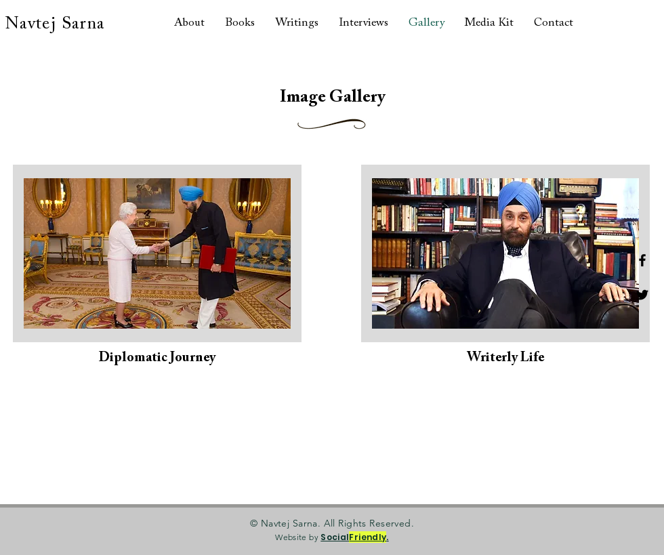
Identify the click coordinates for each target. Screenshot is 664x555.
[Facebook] (642, 260)
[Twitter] (642, 295)
